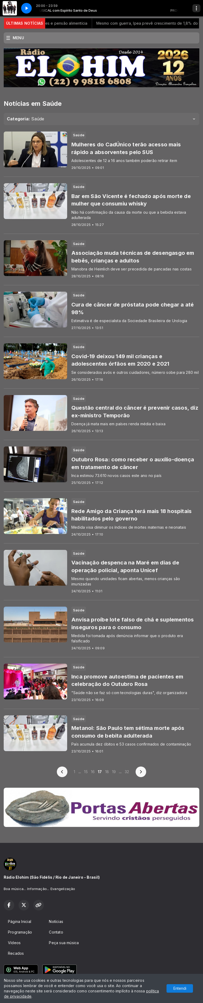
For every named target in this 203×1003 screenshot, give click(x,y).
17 (100, 771)
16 (93, 771)
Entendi (179, 988)
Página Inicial (19, 921)
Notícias (56, 921)
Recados (16, 953)
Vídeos (14, 942)
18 (107, 771)
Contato (56, 932)
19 (114, 771)
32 (127, 771)
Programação (20, 932)
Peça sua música (64, 942)
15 (85, 771)
